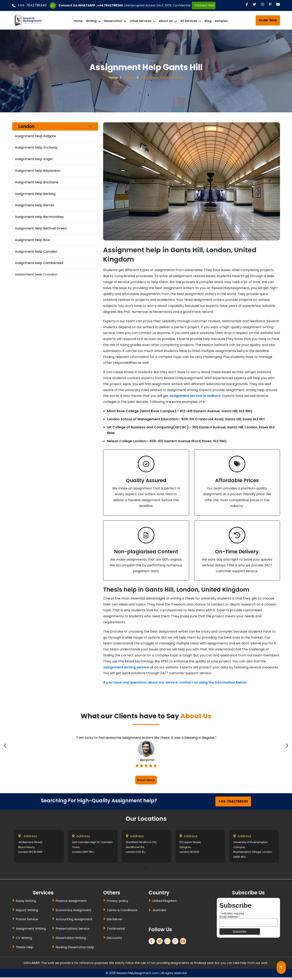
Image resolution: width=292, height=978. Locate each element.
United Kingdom (164, 901)
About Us (166, 21)
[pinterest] (176, 942)
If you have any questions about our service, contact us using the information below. (175, 683)
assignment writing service (126, 667)
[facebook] (152, 942)
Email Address (229, 917)
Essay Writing (26, 901)
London (129, 77)
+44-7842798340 (29, 5)
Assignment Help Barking (35, 193)
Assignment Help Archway (36, 147)
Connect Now (203, 5)
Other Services (140, 21)
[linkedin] (168, 942)
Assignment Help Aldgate (35, 136)
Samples (221, 21)
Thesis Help (24, 948)
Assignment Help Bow (32, 240)
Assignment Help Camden (36, 251)
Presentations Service (72, 929)
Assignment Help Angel (33, 159)
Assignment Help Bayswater (38, 170)
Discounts (114, 938)
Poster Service (27, 920)
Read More (146, 780)
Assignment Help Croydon (36, 274)
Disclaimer (115, 920)
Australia (159, 910)
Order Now (268, 20)
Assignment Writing (31, 929)
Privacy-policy (117, 901)
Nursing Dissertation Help (75, 948)
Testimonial (116, 929)
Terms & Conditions (122, 910)
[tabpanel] (39, 847)
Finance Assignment (71, 901)
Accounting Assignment (74, 920)
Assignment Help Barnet (34, 205)
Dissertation (113, 21)
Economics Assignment (74, 910)
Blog (208, 21)
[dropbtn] (150, 911)
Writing (91, 21)
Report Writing (27, 910)
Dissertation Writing (71, 938)
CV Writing (24, 938)
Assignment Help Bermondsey (39, 216)
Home (78, 21)
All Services (188, 21)
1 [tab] (146, 868)
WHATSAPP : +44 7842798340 (100, 5)
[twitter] (160, 942)
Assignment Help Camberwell (39, 263)
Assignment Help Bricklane (36, 182)
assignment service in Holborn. (195, 395)
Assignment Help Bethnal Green (41, 228)
